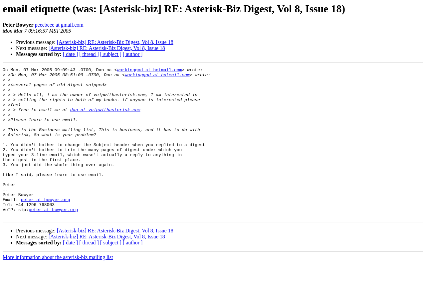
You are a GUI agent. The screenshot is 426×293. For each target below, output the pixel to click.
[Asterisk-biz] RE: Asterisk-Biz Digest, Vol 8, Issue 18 (115, 42)
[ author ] (133, 54)
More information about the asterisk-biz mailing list (58, 287)
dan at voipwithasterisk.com (105, 119)
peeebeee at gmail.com (59, 25)
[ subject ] (110, 54)
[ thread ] (89, 54)
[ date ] (70, 54)
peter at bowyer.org (45, 226)
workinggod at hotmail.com (149, 71)
